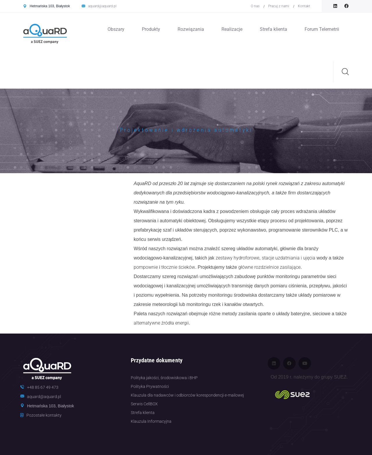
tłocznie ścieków (178, 267)
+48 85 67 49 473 (42, 387)
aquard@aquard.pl (102, 6)
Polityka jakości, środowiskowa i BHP (164, 377)
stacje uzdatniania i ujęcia (288, 258)
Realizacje (231, 29)
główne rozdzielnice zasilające (269, 267)
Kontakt (304, 6)
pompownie (146, 267)
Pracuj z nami (278, 6)
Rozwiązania (191, 29)
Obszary (116, 29)
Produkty (151, 29)
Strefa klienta (273, 29)
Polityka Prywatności (150, 386)
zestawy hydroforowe (237, 258)
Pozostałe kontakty (44, 415)
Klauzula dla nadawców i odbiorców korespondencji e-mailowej (187, 395)
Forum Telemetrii (322, 29)
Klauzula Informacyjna (151, 421)
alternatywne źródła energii (161, 323)
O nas (255, 6)
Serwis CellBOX (144, 404)
